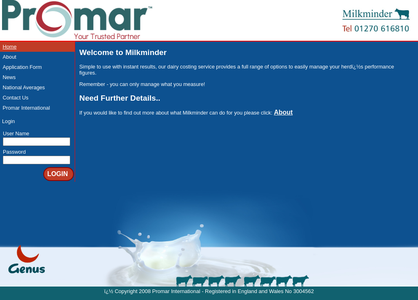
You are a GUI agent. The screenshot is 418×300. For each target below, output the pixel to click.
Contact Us (15, 98)
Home (9, 47)
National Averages (23, 87)
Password (14, 152)
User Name (16, 133)
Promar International (26, 108)
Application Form (22, 67)
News (9, 77)
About (9, 57)
